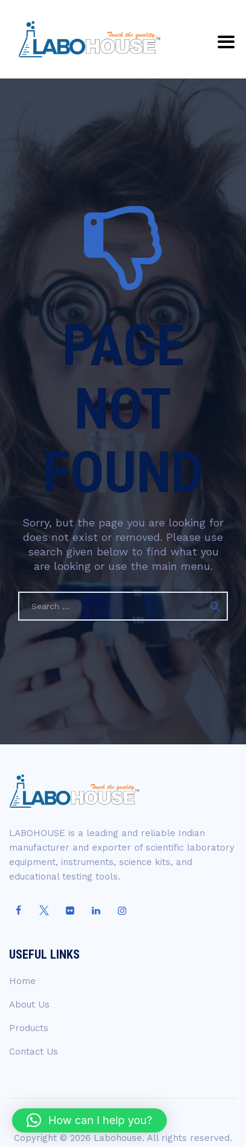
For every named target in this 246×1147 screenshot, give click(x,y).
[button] (89, 1120)
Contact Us (33, 1051)
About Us (29, 1004)
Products (28, 1028)
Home (22, 981)
